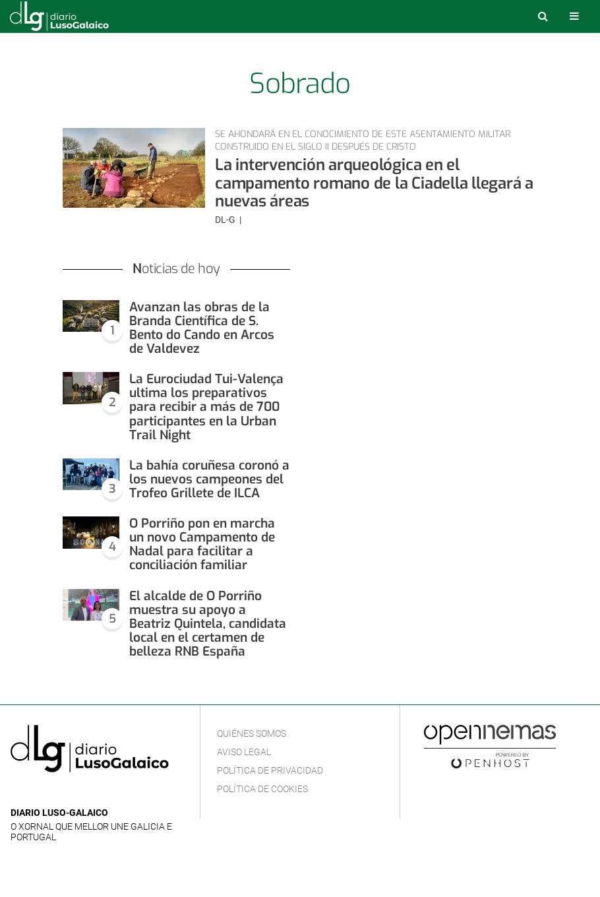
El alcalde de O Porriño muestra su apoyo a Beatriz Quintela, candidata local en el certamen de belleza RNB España (207, 624)
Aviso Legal (244, 752)
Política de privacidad (270, 770)
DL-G (226, 219)
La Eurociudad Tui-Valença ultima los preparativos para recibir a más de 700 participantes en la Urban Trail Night (206, 407)
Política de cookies (262, 789)
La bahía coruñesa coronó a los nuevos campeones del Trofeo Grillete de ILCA (209, 479)
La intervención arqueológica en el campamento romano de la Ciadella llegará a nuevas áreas (374, 183)
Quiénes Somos (251, 733)
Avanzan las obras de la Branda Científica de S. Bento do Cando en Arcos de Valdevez (201, 328)
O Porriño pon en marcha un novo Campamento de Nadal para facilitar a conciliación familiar (202, 544)
